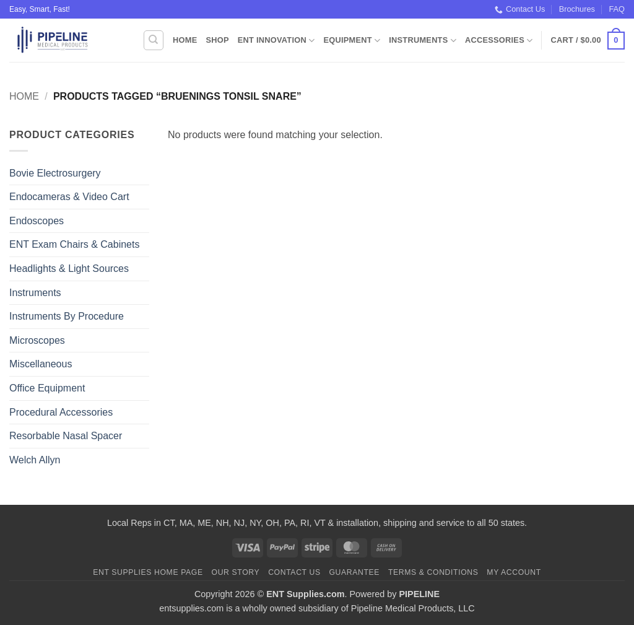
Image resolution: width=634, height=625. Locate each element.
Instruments (422, 40)
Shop (217, 40)
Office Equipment (47, 388)
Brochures (577, 9)
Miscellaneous (40, 364)
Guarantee (354, 572)
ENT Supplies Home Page (148, 572)
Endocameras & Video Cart (69, 196)
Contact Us (520, 9)
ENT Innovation (276, 40)
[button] (588, 41)
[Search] (153, 40)
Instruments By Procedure (66, 316)
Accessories (498, 40)
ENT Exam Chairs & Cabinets (74, 244)
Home (185, 40)
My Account (514, 572)
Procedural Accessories (61, 412)
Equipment (351, 40)
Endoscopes (36, 221)
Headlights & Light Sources (69, 268)
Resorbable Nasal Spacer (65, 436)
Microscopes (37, 340)
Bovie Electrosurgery (55, 173)
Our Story (236, 572)
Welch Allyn (34, 460)
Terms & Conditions (433, 572)
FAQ (617, 9)
